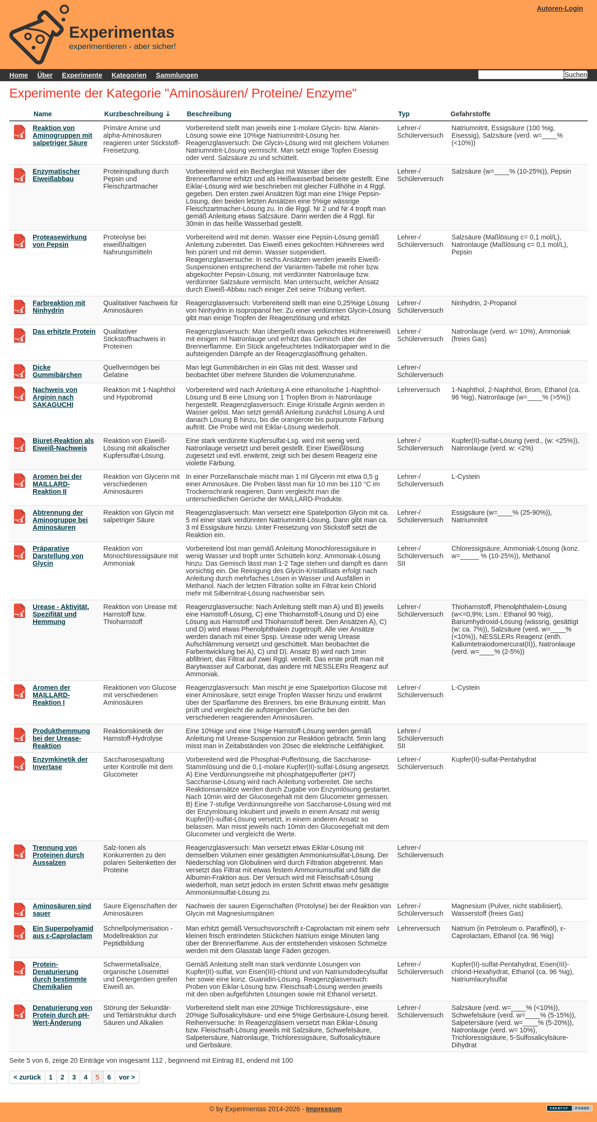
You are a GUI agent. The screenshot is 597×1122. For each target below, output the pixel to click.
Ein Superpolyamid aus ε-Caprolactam (63, 932)
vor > (127, 1077)
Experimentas (122, 32)
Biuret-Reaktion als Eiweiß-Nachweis (63, 444)
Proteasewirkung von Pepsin (60, 240)
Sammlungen (177, 75)
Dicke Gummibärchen (57, 371)
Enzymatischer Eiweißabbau (56, 175)
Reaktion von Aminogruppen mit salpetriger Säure (62, 135)
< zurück (27, 1077)
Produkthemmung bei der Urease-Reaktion (61, 738)
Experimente (82, 75)
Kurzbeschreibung (133, 114)
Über (45, 75)
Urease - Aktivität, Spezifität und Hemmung (61, 614)
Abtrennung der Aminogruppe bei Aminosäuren (60, 520)
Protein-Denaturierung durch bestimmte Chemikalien (60, 975)
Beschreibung (209, 114)
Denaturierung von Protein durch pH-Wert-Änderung (62, 1015)
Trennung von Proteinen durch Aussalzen (58, 855)
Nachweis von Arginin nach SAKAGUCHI (55, 397)
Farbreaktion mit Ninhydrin (59, 306)
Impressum (324, 1109)
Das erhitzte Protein (64, 331)
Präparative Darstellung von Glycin (58, 556)
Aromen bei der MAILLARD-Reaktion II (57, 484)
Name (43, 114)
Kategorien (128, 75)
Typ (404, 114)
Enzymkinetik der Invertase (60, 763)
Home (18, 75)
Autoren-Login (560, 8)
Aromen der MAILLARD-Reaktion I (51, 695)
